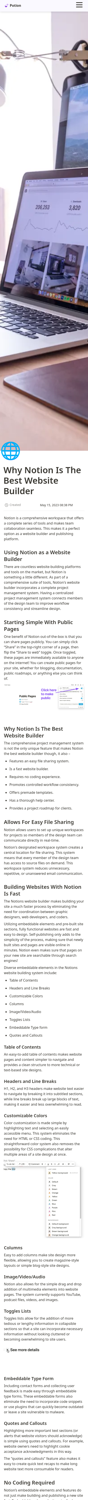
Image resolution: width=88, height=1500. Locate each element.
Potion (12, 5)
